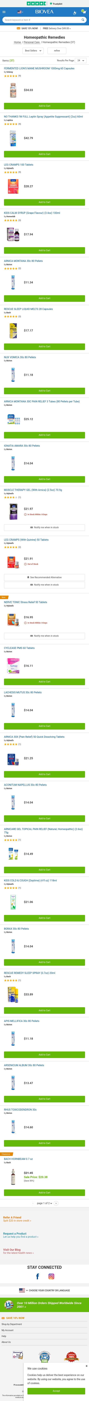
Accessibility (19, 1385)
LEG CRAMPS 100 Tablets (18, 164)
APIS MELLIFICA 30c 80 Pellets (21, 1021)
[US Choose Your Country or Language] (20, 12)
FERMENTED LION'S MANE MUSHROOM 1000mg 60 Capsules (39, 68)
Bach (8, 313)
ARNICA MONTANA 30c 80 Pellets (23, 261)
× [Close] (87, 1366)
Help (4, 1336)
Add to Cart (44, 106)
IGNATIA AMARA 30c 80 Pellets (22, 445)
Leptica (9, 120)
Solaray (9, 72)
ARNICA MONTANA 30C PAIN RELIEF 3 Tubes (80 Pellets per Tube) (42, 401)
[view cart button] (84, 12)
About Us (6, 1342)
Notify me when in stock (44, 527)
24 (81, 60)
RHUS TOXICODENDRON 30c (20, 1109)
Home (17, 42)
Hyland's (10, 168)
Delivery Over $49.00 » (56, 28)
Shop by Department (12, 1324)
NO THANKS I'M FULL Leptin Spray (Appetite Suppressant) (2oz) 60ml (43, 116)
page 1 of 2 (44, 1203)
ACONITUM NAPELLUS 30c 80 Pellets (25, 784)
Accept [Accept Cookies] (56, 1391)
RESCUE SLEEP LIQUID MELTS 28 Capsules (28, 309)
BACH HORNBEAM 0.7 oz (18, 1159)
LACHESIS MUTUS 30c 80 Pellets (23, 692)
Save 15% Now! (27, 28)
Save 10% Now (13, 1318)
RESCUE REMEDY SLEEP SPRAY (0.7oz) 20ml (29, 973)
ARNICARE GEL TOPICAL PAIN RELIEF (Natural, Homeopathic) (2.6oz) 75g (43, 831)
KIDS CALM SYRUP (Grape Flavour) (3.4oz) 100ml (32, 212)
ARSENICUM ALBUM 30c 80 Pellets (24, 1065)
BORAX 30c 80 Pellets (16, 928)
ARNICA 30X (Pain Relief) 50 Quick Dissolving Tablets (34, 736)
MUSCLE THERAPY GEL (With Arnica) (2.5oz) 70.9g (33, 489)
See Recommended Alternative (44, 577)
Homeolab (10, 216)
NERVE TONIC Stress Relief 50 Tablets (25, 602)
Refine (57, 50)
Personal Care (32, 42)
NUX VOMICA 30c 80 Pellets (20, 357)
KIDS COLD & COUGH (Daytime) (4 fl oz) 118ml (30, 880)
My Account (7, 1330)
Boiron (9, 264)
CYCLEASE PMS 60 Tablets (19, 648)
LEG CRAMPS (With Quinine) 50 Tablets (26, 539)
